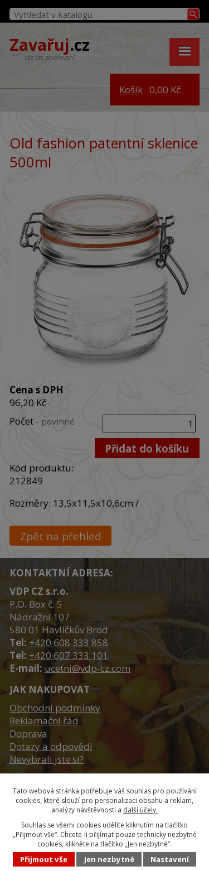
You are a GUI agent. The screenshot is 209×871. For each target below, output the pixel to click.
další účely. (140, 810)
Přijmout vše (43, 859)
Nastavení (169, 859)
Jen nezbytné (109, 859)
